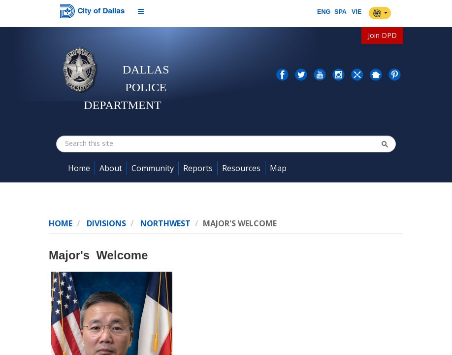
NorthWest (165, 223)
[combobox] (114, 143)
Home (60, 223)
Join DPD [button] (382, 35)
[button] (384, 144)
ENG (323, 11)
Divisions (106, 223)
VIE (356, 11)
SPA (340, 11)
